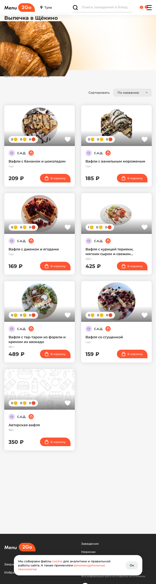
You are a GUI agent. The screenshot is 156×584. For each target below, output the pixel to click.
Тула (46, 7)
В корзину (55, 178)
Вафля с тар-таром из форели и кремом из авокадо (37, 339)
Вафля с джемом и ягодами (34, 249)
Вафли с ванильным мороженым (115, 161)
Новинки (88, 552)
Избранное (13, 572)
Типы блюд (26, 76)
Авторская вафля (24, 425)
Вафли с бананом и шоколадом (37, 161)
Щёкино (9, 76)
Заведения (90, 544)
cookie (57, 561)
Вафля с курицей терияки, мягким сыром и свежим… (109, 251)
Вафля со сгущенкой (104, 337)
